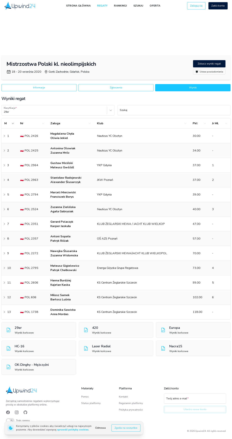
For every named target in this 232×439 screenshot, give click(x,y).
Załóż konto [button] (218, 5)
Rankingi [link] (120, 5)
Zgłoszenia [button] (116, 87)
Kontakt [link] (123, 396)
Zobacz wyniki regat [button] (209, 63)
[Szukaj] (174, 112)
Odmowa (100, 428)
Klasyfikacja (9, 108)
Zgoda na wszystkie (126, 428)
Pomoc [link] (85, 396)
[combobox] (4, 112)
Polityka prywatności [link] (131, 409)
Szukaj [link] (138, 5)
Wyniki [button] (193, 87)
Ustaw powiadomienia (209, 71)
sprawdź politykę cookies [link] (72, 429)
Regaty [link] (102, 5)
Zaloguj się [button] (196, 5)
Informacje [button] (39, 87)
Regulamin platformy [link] (131, 403)
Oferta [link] (155, 5)
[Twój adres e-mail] (195, 400)
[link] (20, 6)
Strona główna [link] (78, 5)
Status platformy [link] (91, 403)
